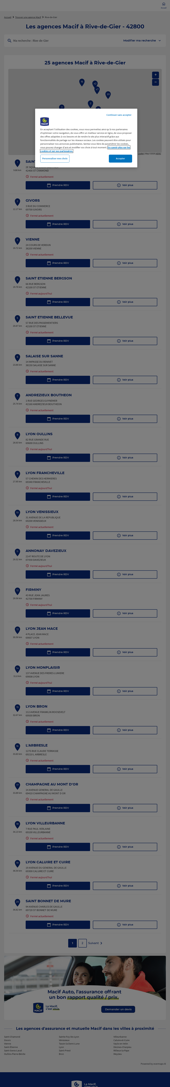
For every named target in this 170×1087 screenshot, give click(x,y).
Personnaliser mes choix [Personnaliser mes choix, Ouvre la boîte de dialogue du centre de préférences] (55, 158)
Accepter (120, 158)
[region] (86, 138)
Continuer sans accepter (118, 114)
